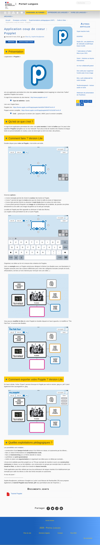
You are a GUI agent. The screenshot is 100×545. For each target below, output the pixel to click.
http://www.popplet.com (38, 97)
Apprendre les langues (58, 12)
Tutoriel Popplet (14, 493)
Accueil (8, 20)
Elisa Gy (28, 37)
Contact (60, 533)
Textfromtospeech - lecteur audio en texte (85, 86)
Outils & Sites (61, 20)
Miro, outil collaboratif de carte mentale (85, 79)
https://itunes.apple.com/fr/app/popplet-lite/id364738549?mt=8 (33, 107)
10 (81, 101)
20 (86, 101)
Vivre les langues (79, 12)
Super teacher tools (83, 31)
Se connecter (88, 538)
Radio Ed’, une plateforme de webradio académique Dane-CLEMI (85, 44)
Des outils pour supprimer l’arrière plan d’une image (85, 72)
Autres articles (85, 25)
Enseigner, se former (36, 12)
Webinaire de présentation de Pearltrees (85, 94)
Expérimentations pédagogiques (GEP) (41, 20)
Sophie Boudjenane (37, 37)
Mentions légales (44, 533)
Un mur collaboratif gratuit (85, 66)
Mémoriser (10, 42)
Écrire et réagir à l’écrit (25, 42)
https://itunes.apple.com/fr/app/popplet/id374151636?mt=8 (40, 110)
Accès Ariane (50, 520)
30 (90, 101)
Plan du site (27, 533)
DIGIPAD (80, 36)
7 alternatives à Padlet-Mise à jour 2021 (84, 52)
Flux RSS (73, 533)
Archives (8, 16)
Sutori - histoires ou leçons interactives (85, 59)
